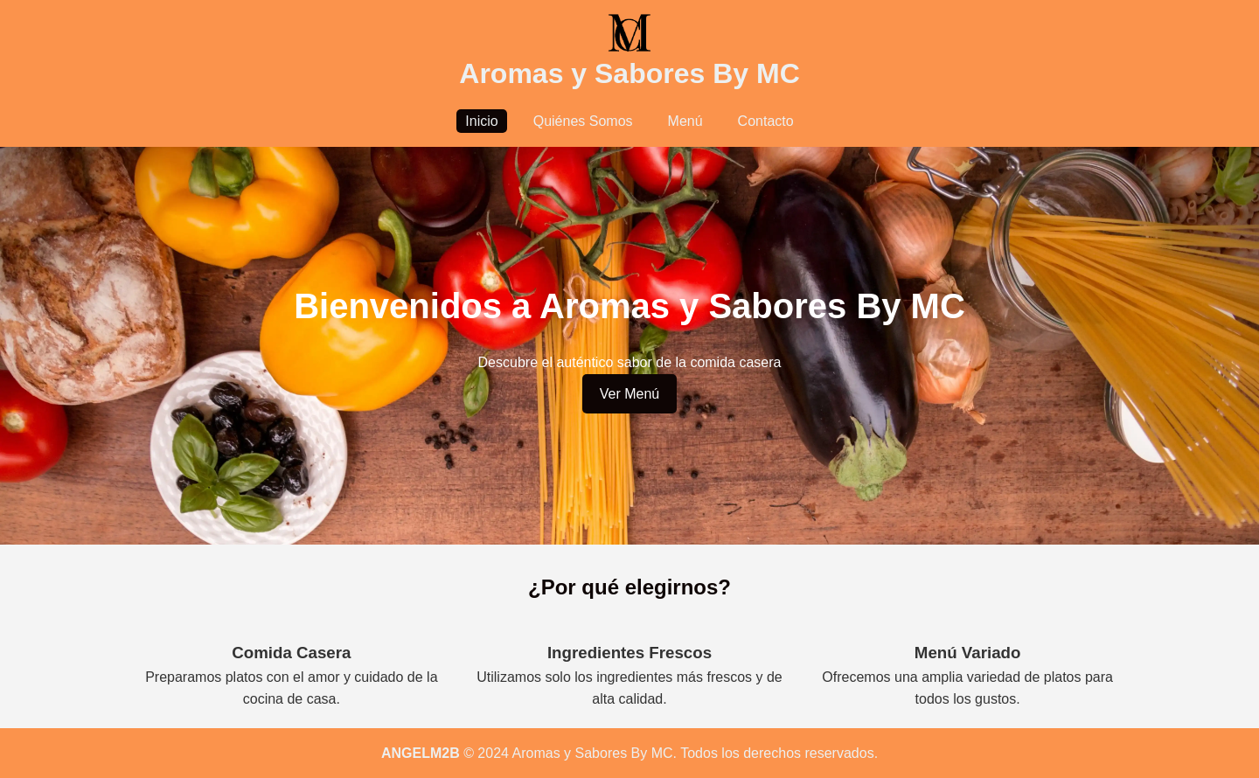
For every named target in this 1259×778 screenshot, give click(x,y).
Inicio (481, 121)
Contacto (766, 121)
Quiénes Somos (583, 121)
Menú (685, 121)
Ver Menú (629, 393)
